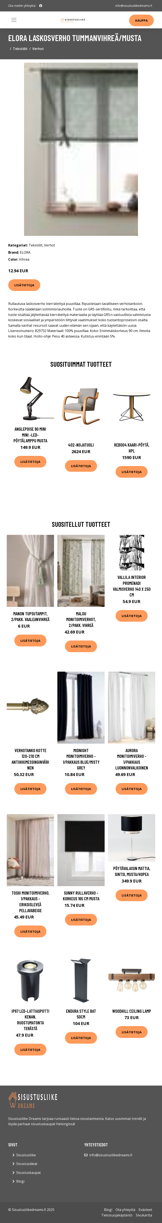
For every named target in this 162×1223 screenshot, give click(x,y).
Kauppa (141, 20)
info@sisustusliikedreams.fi (133, 6)
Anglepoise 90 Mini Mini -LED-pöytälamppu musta (30, 434)
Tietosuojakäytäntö (116, 1215)
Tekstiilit (20, 48)
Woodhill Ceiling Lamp (131, 1011)
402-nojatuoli (81, 444)
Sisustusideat (26, 1163)
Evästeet (145, 1209)
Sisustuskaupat (28, 1172)
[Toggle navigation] (14, 20)
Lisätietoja (24, 285)
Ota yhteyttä (125, 1209)
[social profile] (41, 6)
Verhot (38, 48)
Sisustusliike (26, 1155)
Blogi (20, 1181)
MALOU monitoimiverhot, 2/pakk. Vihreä (81, 619)
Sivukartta (144, 1215)
